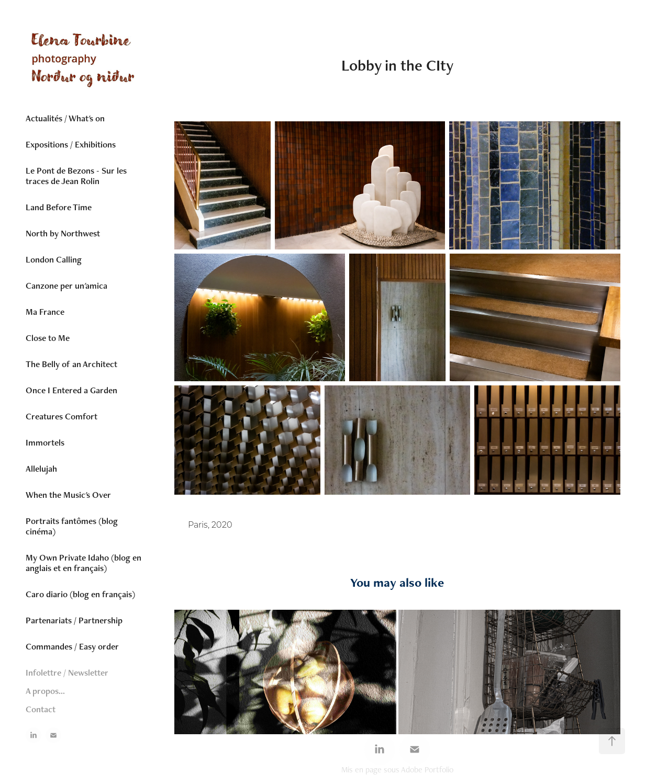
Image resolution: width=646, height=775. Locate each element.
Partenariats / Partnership (74, 620)
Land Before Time (59, 207)
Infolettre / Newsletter (67, 672)
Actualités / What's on (65, 118)
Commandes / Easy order (72, 646)
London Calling (54, 259)
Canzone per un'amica (66, 285)
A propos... (45, 691)
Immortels (45, 442)
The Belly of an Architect (71, 364)
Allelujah (41, 468)
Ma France (45, 311)
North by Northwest (63, 233)
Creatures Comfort (61, 416)
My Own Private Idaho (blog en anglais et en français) (83, 563)
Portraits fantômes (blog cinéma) (72, 526)
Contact (40, 709)
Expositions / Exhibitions (71, 144)
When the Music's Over (68, 494)
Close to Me (48, 338)
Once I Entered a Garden (71, 390)
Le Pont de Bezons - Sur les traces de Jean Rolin (76, 176)
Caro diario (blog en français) (80, 594)
